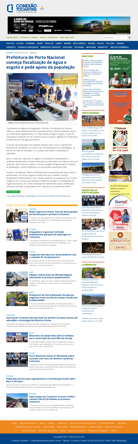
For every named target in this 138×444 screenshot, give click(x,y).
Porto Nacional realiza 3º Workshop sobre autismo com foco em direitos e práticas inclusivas (51, 358)
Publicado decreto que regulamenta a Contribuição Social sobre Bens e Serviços (40, 380)
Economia (30, 43)
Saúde (40, 43)
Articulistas (122, 423)
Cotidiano (79, 47)
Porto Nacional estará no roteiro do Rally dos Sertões (93, 255)
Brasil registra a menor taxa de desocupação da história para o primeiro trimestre (53, 213)
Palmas (91, 43)
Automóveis (62, 423)
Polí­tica (10, 43)
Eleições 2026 (48, 427)
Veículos (49, 43)
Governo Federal (29, 430)
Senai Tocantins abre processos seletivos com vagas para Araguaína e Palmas (92, 73)
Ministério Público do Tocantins (28, 427)
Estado (19, 43)
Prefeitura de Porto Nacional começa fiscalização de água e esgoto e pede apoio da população (40, 62)
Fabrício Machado (18, 196)
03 (18, 53)
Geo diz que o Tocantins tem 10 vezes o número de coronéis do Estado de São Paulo (93, 104)
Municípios (53, 37)
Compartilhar (13, 192)
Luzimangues (30, 196)
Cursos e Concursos (76, 430)
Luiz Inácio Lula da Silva (48, 430)
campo (42, 423)
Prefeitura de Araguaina (98, 430)
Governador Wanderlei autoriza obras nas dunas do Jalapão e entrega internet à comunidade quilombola (93, 93)
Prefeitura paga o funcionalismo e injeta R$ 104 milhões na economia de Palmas (93, 83)
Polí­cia (100, 43)
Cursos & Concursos (28, 47)
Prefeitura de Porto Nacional (59, 196)
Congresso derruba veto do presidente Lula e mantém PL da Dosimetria (52, 256)
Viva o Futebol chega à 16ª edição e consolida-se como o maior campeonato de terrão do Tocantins (93, 132)
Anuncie (34, 37)
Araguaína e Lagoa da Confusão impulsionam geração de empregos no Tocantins (50, 234)
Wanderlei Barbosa (78, 427)
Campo (59, 43)
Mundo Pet (103, 47)
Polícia (63, 430)
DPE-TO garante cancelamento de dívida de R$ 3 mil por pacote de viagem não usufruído (92, 155)
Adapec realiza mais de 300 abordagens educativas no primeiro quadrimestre (50, 276)
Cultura (110, 43)
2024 (21, 53)
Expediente (25, 37)
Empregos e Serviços (50, 47)
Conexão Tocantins (19, 440)
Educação (67, 47)
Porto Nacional (42, 196)
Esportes (11, 47)
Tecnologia (10, 315)
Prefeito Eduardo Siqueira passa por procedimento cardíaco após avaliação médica (93, 63)
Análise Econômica (119, 47)
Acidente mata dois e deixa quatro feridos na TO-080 (93, 319)
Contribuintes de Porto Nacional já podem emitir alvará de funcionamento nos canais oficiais (92, 179)
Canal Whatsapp (66, 37)
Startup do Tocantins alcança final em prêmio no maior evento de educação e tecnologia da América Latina (41, 319)
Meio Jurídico (79, 43)
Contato (43, 37)
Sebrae (113, 430)
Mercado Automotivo (28, 423)
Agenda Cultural (95, 427)
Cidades (120, 43)
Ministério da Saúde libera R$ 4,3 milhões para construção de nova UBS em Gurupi (51, 337)
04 (15, 53)
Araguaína (91, 47)
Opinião (67, 43)
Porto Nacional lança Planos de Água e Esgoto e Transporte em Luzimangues (93, 310)
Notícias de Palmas (107, 423)
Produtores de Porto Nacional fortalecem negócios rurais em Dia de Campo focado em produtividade (53, 298)
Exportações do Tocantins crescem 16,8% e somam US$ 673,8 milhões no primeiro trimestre (52, 399)
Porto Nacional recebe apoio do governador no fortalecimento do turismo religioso (93, 235)
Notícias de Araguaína (114, 427)
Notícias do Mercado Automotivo (83, 423)
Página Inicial (12, 37)
